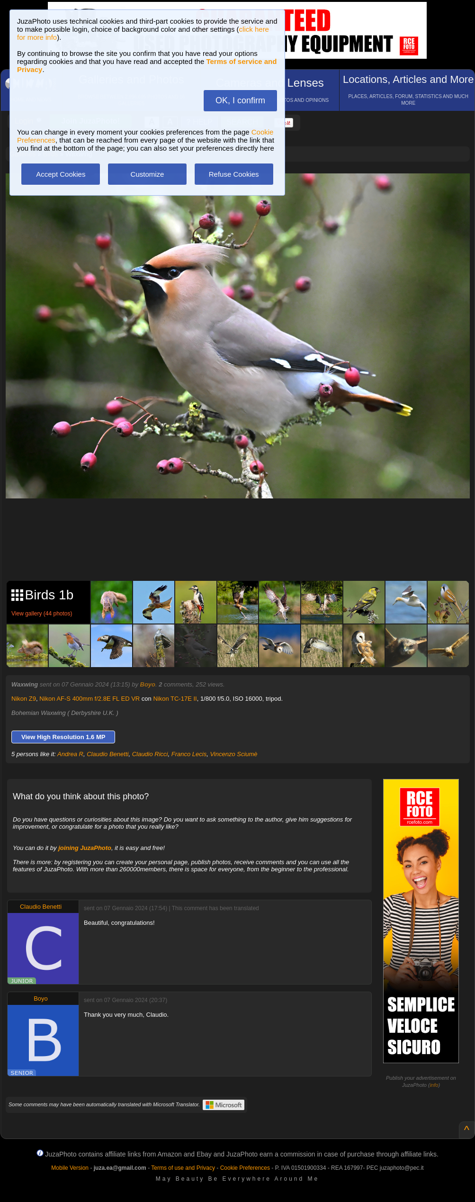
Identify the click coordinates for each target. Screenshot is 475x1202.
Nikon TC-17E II (175, 698)
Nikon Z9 (23, 698)
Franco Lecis (188, 754)
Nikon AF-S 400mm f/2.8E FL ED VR (89, 698)
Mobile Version (70, 1168)
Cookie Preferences (245, 1168)
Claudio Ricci (150, 754)
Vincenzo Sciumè (233, 754)
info (434, 1085)
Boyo (148, 684)
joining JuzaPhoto (84, 847)
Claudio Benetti (107, 754)
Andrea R (70, 754)
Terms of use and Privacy (183, 1168)
